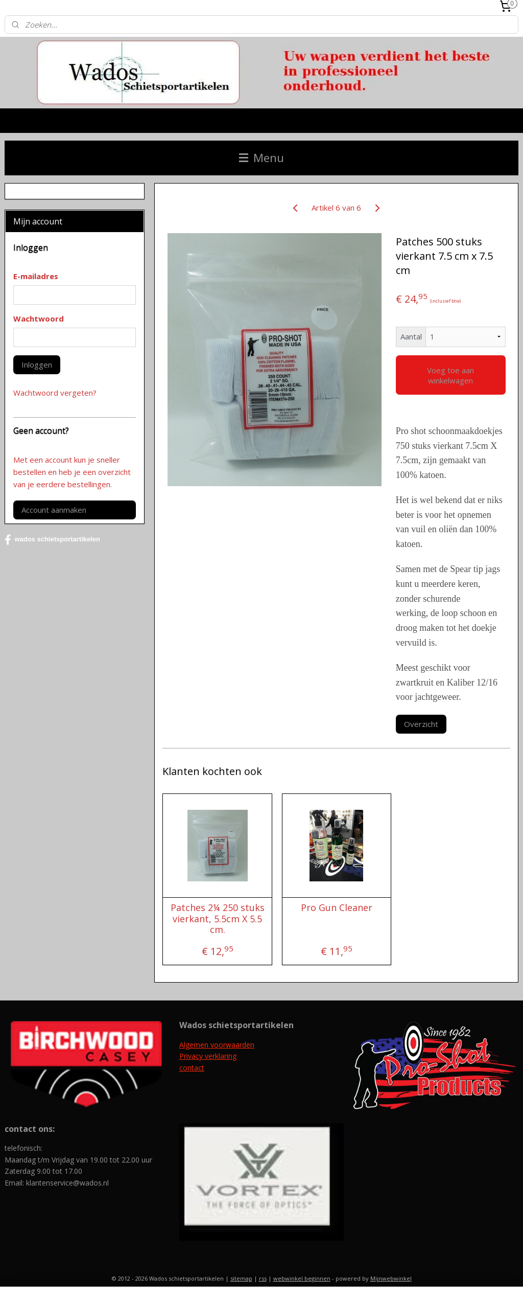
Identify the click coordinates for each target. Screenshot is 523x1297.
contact (191, 1068)
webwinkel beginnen (301, 1278)
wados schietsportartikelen (52, 540)
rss (263, 1278)
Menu (261, 158)
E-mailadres (35, 276)
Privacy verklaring (207, 1056)
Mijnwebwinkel (391, 1278)
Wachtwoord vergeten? (55, 393)
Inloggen (36, 364)
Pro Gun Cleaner (336, 908)
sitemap (241, 1278)
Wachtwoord (38, 318)
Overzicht (420, 724)
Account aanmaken (53, 510)
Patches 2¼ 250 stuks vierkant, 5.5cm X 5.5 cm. (217, 919)
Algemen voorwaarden (216, 1045)
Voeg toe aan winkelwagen (450, 375)
